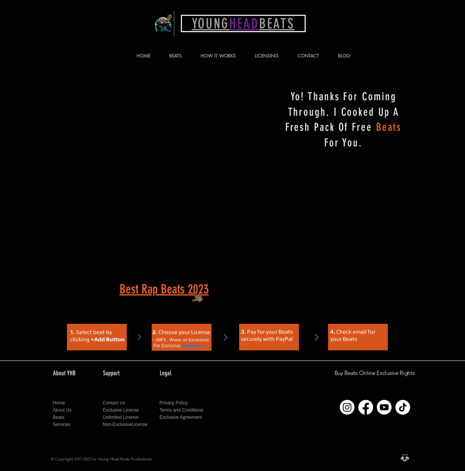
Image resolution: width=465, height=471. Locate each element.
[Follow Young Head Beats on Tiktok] (402, 407)
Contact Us (193, 345)
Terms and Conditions (182, 410)
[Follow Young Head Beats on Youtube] (384, 407)
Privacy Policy (174, 403)
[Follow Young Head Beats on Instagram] (347, 407)
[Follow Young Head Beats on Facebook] (365, 407)
